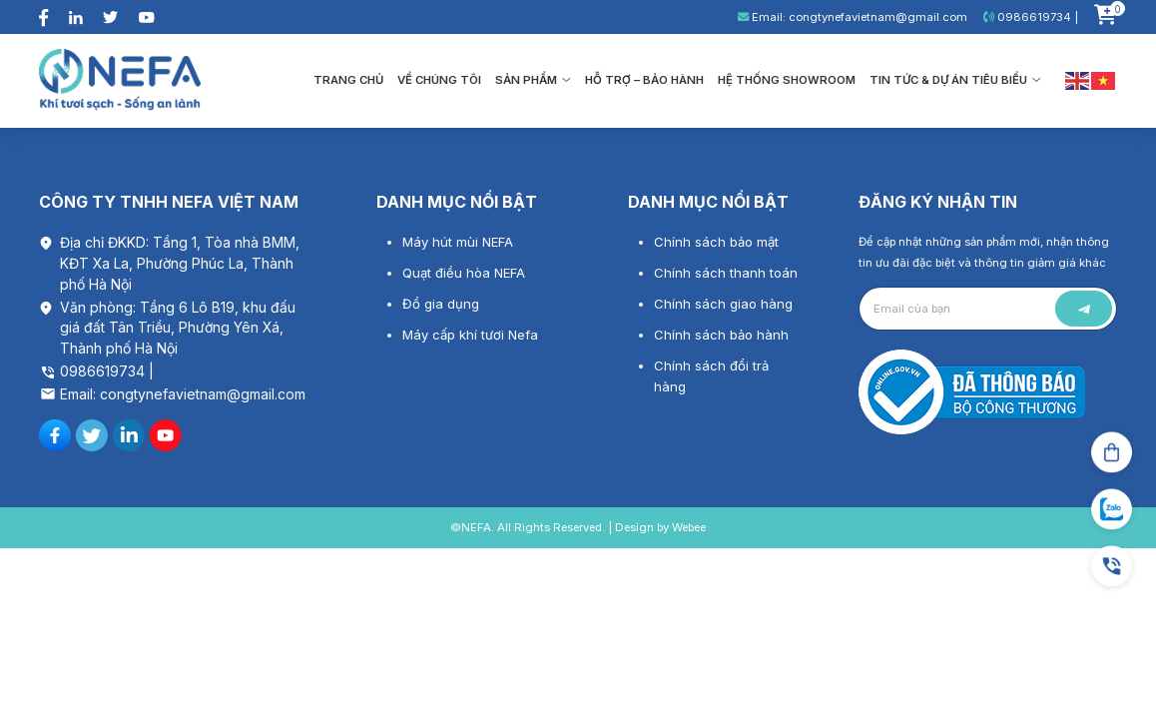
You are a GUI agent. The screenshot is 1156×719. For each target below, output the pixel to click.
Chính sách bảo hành (721, 335)
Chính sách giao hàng (723, 304)
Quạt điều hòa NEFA (463, 273)
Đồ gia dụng (440, 304)
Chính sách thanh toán (726, 273)
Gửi (1083, 309)
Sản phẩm (533, 80)
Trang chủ (348, 80)
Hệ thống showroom (787, 80)
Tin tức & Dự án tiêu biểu (955, 80)
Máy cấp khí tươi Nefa (470, 335)
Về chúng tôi (439, 80)
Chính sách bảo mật (716, 242)
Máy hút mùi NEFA (457, 242)
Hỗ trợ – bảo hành (644, 80)
